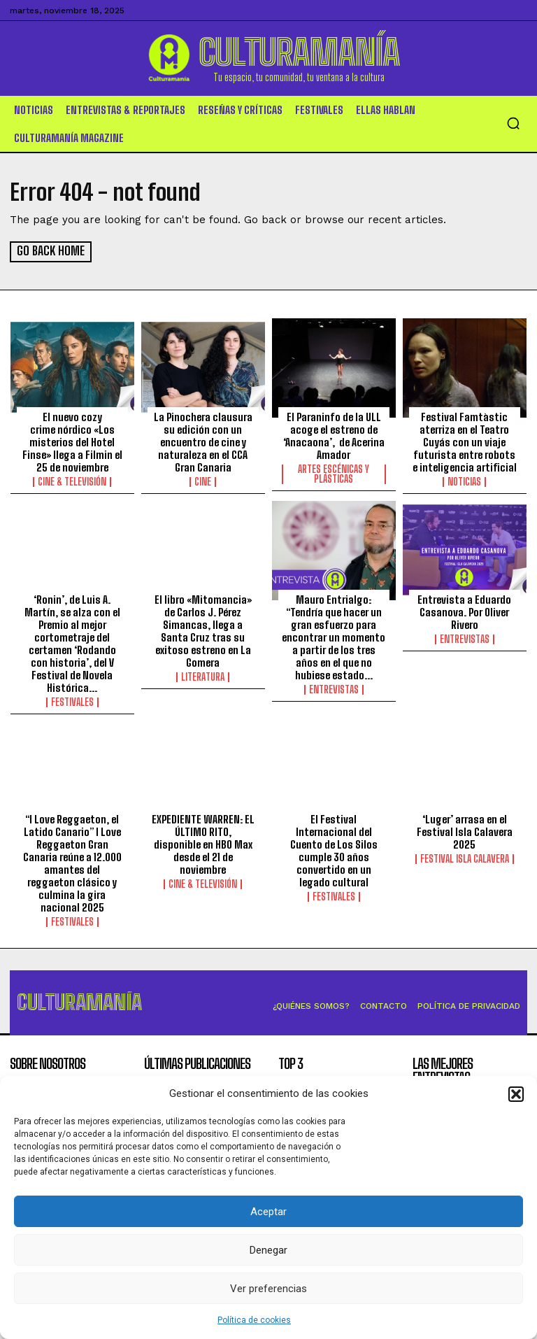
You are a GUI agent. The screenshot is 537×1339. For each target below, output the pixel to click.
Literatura (202, 676)
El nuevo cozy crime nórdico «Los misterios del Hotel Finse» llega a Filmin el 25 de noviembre (72, 441)
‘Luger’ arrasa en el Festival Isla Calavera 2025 (465, 831)
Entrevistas (334, 688)
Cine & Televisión (72, 481)
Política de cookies (254, 1320)
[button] (516, 1094)
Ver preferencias (268, 1288)
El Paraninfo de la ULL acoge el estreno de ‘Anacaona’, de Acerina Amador (334, 435)
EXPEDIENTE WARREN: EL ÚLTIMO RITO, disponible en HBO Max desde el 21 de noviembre (203, 843)
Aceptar (268, 1211)
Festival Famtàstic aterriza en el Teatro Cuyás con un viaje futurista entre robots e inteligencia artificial (465, 441)
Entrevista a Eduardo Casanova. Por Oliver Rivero (464, 611)
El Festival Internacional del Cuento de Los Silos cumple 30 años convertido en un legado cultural (334, 850)
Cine (202, 481)
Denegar (268, 1250)
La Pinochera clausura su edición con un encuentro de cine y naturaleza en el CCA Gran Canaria (203, 441)
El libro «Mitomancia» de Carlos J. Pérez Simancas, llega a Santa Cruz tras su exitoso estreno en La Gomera (203, 629)
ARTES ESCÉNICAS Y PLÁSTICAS (333, 473)
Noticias (464, 481)
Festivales (72, 701)
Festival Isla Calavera (464, 858)
